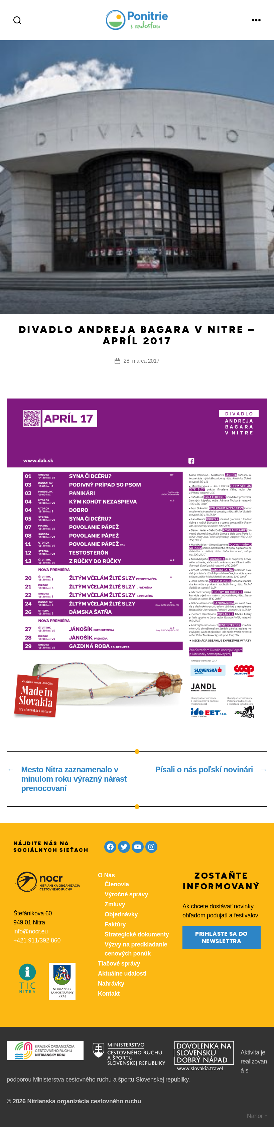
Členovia (117, 884)
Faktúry (115, 924)
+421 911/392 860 (36, 940)
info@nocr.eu (30, 931)
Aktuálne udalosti (122, 973)
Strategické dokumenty (137, 934)
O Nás (106, 875)
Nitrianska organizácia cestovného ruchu (84, 1101)
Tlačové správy (119, 963)
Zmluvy (115, 904)
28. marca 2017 (141, 361)
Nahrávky (111, 983)
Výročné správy (126, 894)
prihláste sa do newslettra (221, 937)
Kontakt (109, 993)
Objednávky (121, 914)
